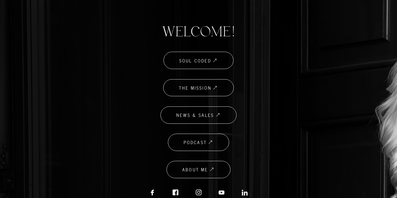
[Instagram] (198, 193)
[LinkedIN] (222, 193)
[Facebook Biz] (175, 193)
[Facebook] (152, 193)
